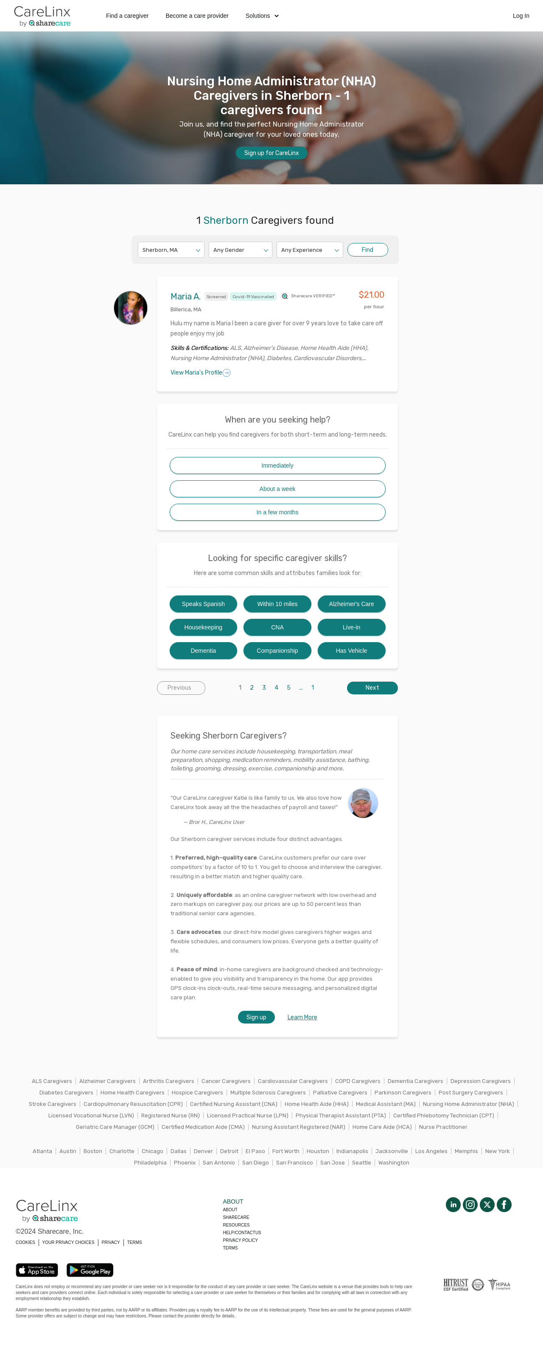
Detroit (229, 1151)
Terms (230, 1248)
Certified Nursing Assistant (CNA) (233, 1104)
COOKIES (25, 1242)
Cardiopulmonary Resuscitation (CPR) (133, 1104)
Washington (393, 1162)
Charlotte (121, 1151)
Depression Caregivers (481, 1081)
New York (497, 1151)
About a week (278, 488)
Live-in (351, 627)
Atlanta (42, 1151)
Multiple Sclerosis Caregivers (268, 1092)
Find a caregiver (127, 15)
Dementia (203, 650)
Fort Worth (285, 1151)
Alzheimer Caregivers (107, 1081)
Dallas (179, 1151)
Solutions (262, 15)
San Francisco (294, 1162)
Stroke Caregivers (52, 1104)
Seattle (361, 1162)
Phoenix (185, 1162)
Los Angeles (431, 1151)
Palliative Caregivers (340, 1092)
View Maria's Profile (201, 373)
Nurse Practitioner (443, 1127)
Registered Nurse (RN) (170, 1115)
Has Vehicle (351, 650)
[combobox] (143, 250)
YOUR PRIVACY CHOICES (68, 1242)
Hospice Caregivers (197, 1092)
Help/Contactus (242, 1232)
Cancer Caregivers (226, 1081)
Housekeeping (204, 627)
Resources (236, 1225)
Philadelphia (150, 1162)
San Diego (255, 1162)
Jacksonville (391, 1151)
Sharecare (236, 1217)
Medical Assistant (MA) (386, 1104)
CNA (277, 627)
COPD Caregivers (358, 1081)
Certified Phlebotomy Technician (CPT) (443, 1115)
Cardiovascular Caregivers (293, 1081)
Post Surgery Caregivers (471, 1092)
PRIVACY (111, 1242)
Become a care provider (197, 15)
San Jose (332, 1162)
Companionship (277, 650)
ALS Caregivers (52, 1081)
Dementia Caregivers (415, 1081)
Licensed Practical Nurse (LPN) (247, 1115)
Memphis (466, 1151)
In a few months (278, 512)
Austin (67, 1151)
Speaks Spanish (203, 604)
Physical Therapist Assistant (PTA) (341, 1115)
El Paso (255, 1151)
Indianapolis (352, 1151)
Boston (93, 1151)
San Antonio (219, 1162)
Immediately (277, 465)
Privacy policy (240, 1240)
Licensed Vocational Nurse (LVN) (91, 1115)
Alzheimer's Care (351, 604)
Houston (318, 1151)
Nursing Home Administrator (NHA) (468, 1104)
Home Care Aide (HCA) (382, 1127)
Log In (521, 16)
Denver (203, 1151)
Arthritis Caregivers (168, 1081)
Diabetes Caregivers (66, 1092)
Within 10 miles (278, 604)
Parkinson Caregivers (403, 1092)
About (230, 1209)
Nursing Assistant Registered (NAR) (298, 1127)
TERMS (134, 1242)
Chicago (152, 1151)
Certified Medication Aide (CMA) (203, 1127)
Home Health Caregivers (133, 1092)
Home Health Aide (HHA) (317, 1104)
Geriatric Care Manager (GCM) (115, 1127)
